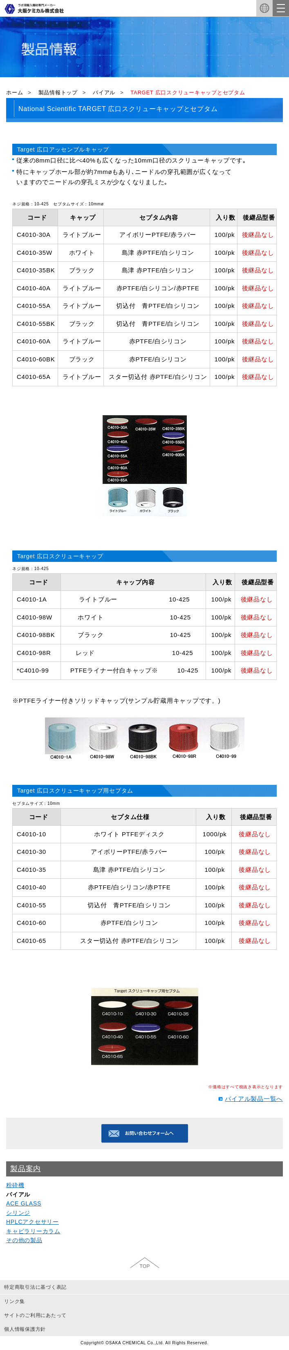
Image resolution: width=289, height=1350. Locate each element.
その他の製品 (24, 1240)
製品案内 (25, 1169)
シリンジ (18, 1213)
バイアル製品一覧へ (254, 1098)
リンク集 (14, 1301)
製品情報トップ (58, 92)
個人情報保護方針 (25, 1329)
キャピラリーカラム (33, 1231)
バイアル (104, 92)
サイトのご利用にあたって (35, 1315)
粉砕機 (15, 1185)
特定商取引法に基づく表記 (35, 1287)
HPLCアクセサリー (32, 1222)
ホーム (14, 92)
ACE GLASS (23, 1203)
